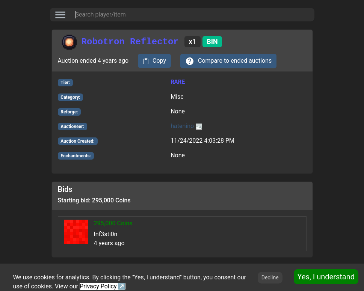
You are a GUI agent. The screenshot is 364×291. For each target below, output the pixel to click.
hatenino (186, 126)
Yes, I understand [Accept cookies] (326, 276)
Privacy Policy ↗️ (102, 286)
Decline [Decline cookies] (270, 277)
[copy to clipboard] (154, 61)
